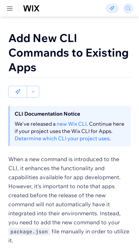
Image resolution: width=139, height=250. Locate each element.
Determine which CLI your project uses (62, 126)
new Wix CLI (72, 112)
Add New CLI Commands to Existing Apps (68, 52)
